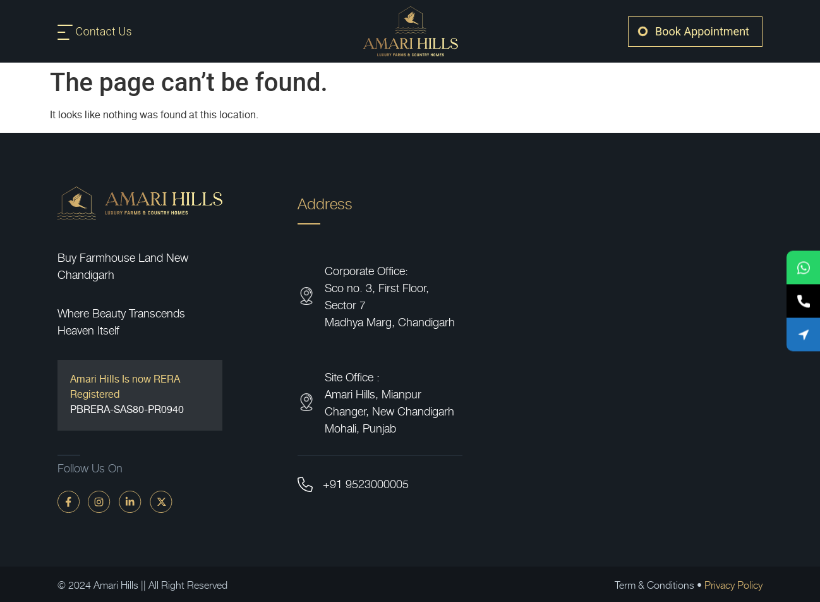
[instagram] (99, 501)
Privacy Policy (733, 584)
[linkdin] (130, 501)
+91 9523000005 (366, 483)
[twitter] (161, 501)
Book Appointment (702, 31)
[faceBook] (68, 501)
